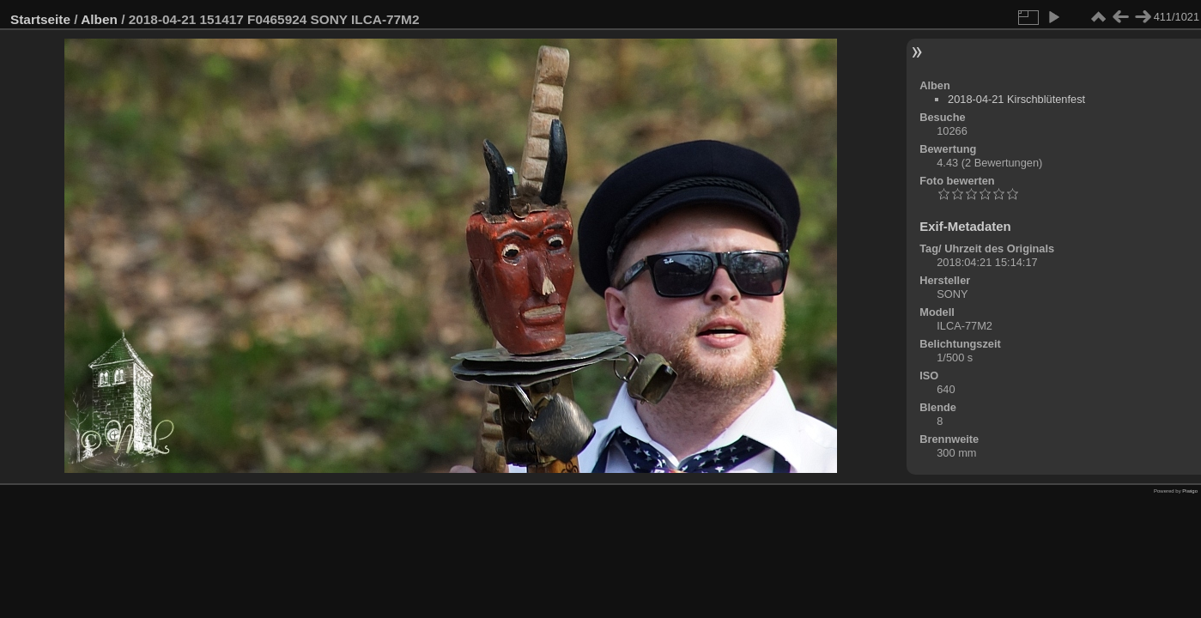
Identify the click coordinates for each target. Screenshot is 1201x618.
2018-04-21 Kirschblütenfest (1016, 99)
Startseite (40, 19)
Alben (99, 19)
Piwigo (1190, 491)
